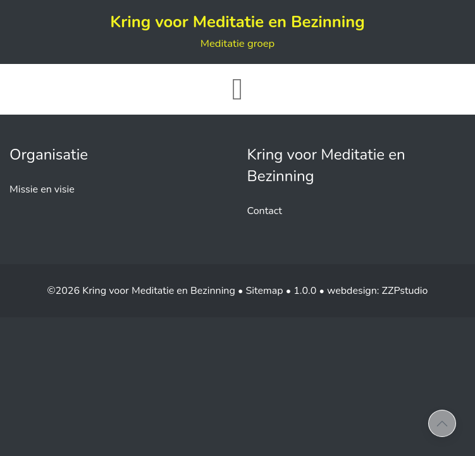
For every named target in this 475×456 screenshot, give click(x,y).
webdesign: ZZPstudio (377, 291)
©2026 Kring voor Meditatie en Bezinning (141, 291)
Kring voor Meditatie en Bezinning (237, 31)
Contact (264, 211)
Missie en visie (42, 189)
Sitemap (264, 291)
